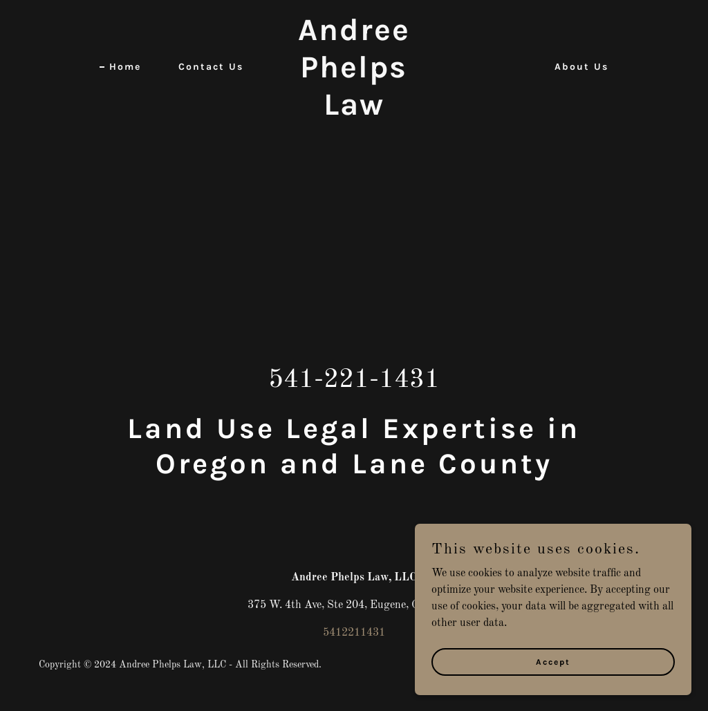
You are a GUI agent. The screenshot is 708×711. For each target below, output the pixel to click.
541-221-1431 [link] (354, 380)
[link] (353, 111)
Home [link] (125, 67)
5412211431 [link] (354, 632)
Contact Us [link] (210, 67)
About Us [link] (581, 67)
